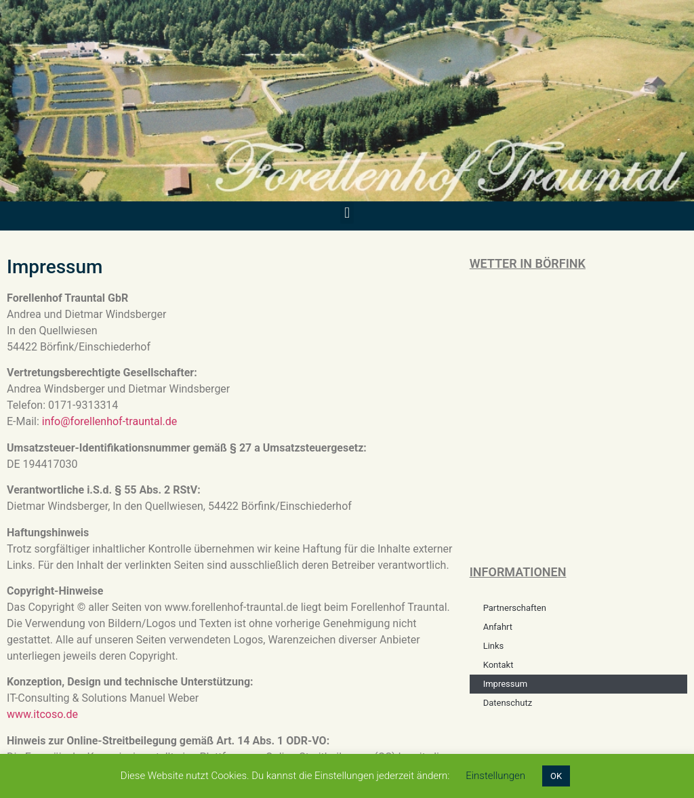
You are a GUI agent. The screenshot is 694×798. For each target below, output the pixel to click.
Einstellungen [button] (495, 776)
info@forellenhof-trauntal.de (110, 421)
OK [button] (556, 776)
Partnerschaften (514, 608)
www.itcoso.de (42, 714)
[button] (346, 212)
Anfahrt (497, 627)
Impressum (505, 684)
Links (493, 646)
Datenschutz (507, 703)
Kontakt (498, 665)
